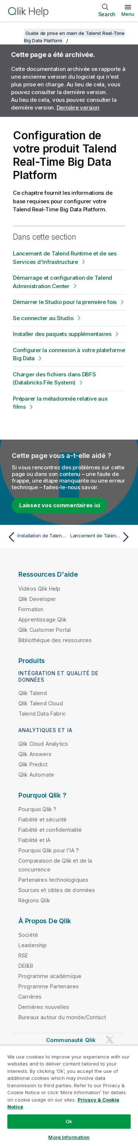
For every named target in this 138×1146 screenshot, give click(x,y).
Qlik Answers (35, 754)
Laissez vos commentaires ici (59, 505)
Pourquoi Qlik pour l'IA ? (48, 850)
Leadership (32, 945)
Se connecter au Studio (43, 318)
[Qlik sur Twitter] (109, 1039)
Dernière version (78, 107)
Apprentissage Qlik (42, 619)
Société (28, 935)
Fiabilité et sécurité (42, 819)
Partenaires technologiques (53, 880)
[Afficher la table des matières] (14, 33)
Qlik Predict (32, 764)
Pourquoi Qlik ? (37, 809)
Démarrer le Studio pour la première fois (65, 301)
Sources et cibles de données (56, 890)
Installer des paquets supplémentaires (62, 333)
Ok (69, 1121)
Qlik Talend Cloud (40, 703)
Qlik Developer (37, 599)
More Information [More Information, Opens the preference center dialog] (68, 1137)
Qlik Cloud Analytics (43, 744)
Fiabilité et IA (34, 840)
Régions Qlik (34, 900)
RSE (23, 955)
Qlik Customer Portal (44, 630)
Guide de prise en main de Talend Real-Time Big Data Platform (74, 36)
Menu (127, 14)
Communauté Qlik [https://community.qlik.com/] (71, 1039)
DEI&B (25, 966)
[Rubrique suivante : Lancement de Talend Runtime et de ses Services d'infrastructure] (101, 537)
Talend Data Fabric (42, 713)
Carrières (30, 996)
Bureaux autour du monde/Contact (62, 1017)
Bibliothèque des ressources (55, 640)
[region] (69, 1095)
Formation (30, 609)
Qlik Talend (32, 693)
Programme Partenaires (48, 986)
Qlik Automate (36, 774)
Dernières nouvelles (43, 1007)
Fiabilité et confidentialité (50, 830)
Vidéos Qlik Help (39, 588)
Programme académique (49, 976)
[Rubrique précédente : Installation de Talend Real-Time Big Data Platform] (37, 537)
